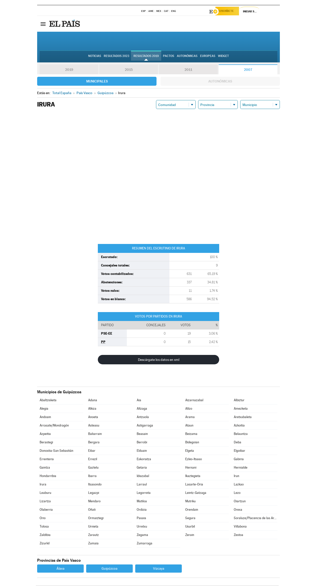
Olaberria (46, 510)
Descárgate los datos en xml (158, 360)
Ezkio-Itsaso (193, 460)
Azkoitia (239, 426)
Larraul (142, 485)
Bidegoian (192, 443)
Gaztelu (93, 468)
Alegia (44, 409)
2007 (248, 70)
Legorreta (144, 493)
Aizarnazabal (194, 401)
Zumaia (93, 544)
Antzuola (143, 418)
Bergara (94, 443)
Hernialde (240, 468)
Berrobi (142, 443)
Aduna (92, 401)
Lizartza (45, 502)
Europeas (207, 57)
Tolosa (44, 527)
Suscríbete (229, 11)
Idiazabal (143, 477)
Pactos (168, 57)
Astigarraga (145, 426)
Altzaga (142, 409)
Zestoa (238, 535)
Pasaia (141, 519)
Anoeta (93, 418)
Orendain (191, 510)
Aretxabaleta (243, 418)
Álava (60, 569)
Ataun (189, 426)
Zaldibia (45, 535)
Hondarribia (48, 477)
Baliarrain (95, 434)
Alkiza (92, 409)
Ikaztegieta (192, 477)
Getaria (142, 468)
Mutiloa (142, 502)
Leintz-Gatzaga (195, 493)
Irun (236, 477)
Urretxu (142, 527)
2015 (129, 70)
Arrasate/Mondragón (54, 426)
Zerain (189, 535)
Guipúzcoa (109, 569)
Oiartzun (240, 502)
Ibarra (92, 477)
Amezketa (241, 409)
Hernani (190, 468)
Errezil (92, 460)
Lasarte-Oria (194, 485)
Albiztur (239, 401)
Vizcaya (158, 569)
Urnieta (93, 527)
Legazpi (93, 493)
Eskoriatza (144, 460)
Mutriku (190, 502)
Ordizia (142, 510)
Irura (43, 485)
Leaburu (45, 493)
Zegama (142, 535)
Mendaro (94, 502)
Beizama (191, 434)
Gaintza (45, 468)
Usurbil (190, 527)
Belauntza (241, 434)
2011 (188, 70)
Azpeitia (45, 434)
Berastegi (46, 443)
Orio (43, 519)
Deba (237, 443)
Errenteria (47, 460)
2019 (69, 70)
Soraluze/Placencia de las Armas (255, 519)
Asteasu (93, 426)
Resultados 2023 (116, 57)
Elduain (142, 451)
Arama (190, 418)
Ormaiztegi (96, 519)
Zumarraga (144, 544)
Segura (190, 519)
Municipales (97, 82)
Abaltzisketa (48, 401)
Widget (223, 57)
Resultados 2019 (146, 57)
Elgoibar (239, 451)
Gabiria (239, 460)
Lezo (237, 493)
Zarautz (93, 535)
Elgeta (189, 451)
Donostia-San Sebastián (56, 451)
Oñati (92, 510)
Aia (139, 401)
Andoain (45, 418)
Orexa (238, 510)
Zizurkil (45, 544)
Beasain (142, 434)
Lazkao (239, 485)
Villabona (240, 527)
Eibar (91, 451)
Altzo (188, 409)
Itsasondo (95, 485)
